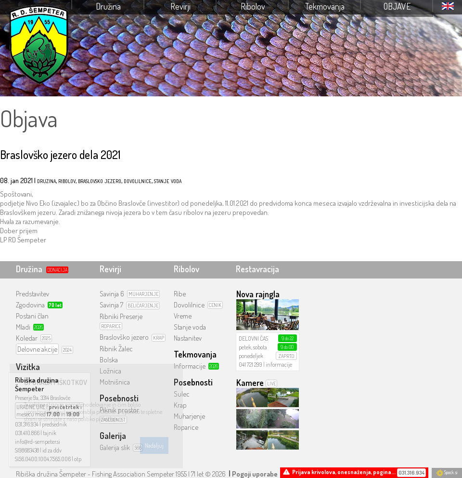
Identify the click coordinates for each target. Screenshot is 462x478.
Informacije (189, 366)
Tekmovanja (325, 6)
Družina (108, 6)
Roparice (186, 427)
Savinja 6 (112, 293)
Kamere (250, 382)
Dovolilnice (189, 304)
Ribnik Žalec (116, 348)
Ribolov (253, 6)
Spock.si (446, 472)
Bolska (109, 359)
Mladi (23, 327)
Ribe (180, 293)
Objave (397, 6)
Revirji (180, 6)
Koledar (27, 338)
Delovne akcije (37, 349)
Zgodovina (30, 304)
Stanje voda (190, 327)
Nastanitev (188, 338)
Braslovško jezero (124, 337)
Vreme (183, 315)
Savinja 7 (111, 304)
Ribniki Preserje (121, 316)
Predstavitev (32, 293)
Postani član (32, 315)
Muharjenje (189, 416)
